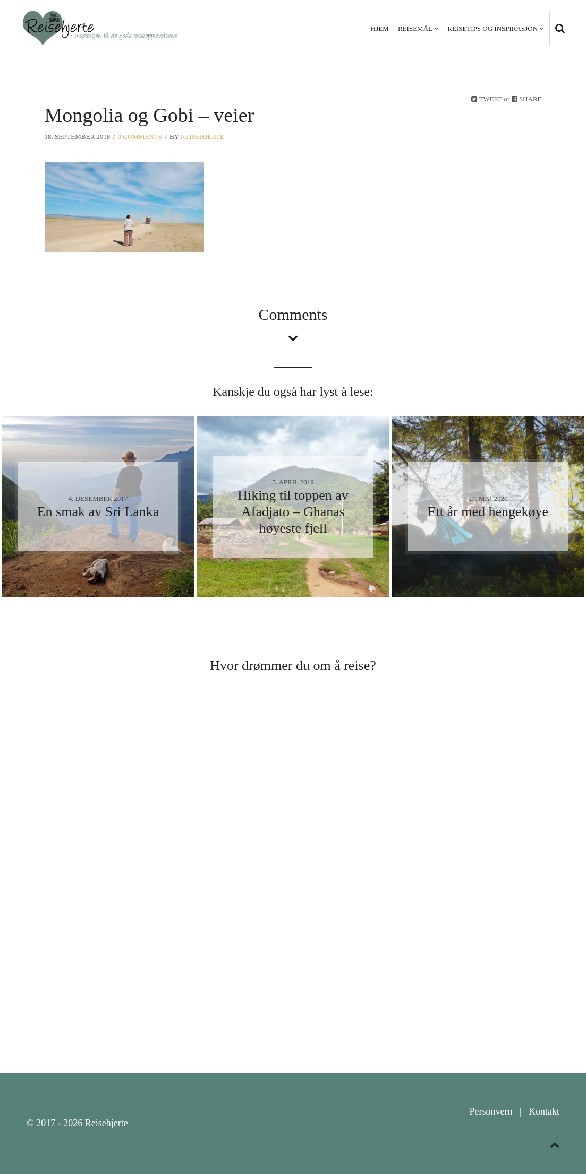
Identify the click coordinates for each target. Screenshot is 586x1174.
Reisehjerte (202, 137)
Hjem (380, 28)
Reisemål (415, 28)
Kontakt (544, 1111)
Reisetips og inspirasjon (492, 28)
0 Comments (140, 137)
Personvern (490, 1111)
